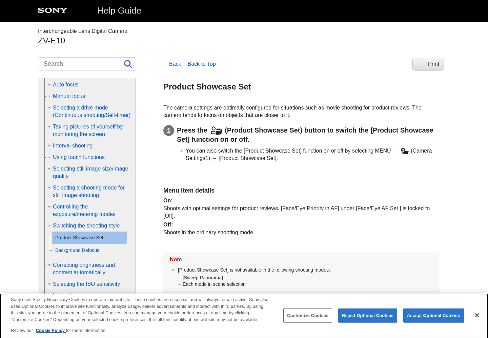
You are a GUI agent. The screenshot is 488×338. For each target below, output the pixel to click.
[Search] (87, 64)
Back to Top (202, 64)
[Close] (477, 320)
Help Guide (119, 10)
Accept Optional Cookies (433, 320)
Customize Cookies (307, 320)
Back (175, 64)
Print (433, 64)
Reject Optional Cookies (368, 320)
